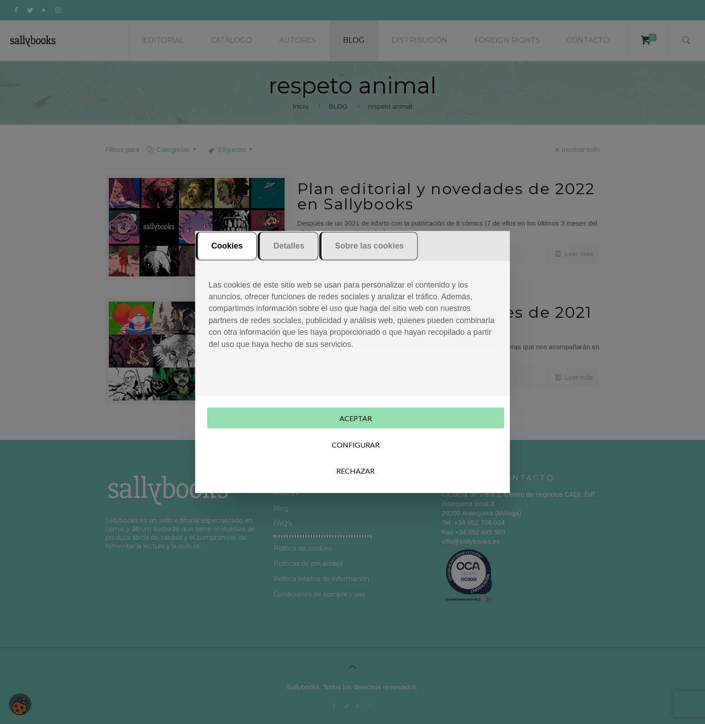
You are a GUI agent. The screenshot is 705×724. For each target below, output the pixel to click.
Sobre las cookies (369, 245)
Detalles (288, 245)
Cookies (227, 245)
